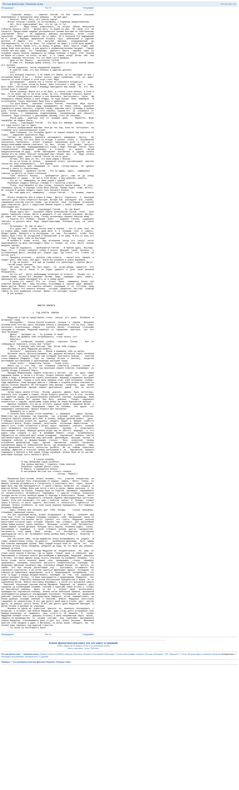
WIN (222, 4)
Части (48, 8)
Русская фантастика (13, 4)
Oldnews (61, 778)
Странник (44, 780)
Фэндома (60, 786)
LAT (234, 4)
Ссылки (119, 778)
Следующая (88, 8)
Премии (43, 778)
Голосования (97, 778)
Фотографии (129, 778)
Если (184, 778)
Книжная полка (34, 4)
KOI (226, 4)
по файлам (39, 786)
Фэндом (87, 778)
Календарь (109, 778)
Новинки (5, 786)
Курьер (68, 778)
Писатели (78, 778)
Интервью (158, 778)
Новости (52, 778)
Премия (19, 780)
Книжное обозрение (212, 778)
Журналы (174, 778)
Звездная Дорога (194, 778)
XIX (166, 778)
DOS (230, 4)
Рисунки (149, 778)
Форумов (50, 786)
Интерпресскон (8, 780)
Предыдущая (7, 8)
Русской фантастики (23, 786)
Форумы (140, 778)
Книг (68, 786)
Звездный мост (31, 780)
